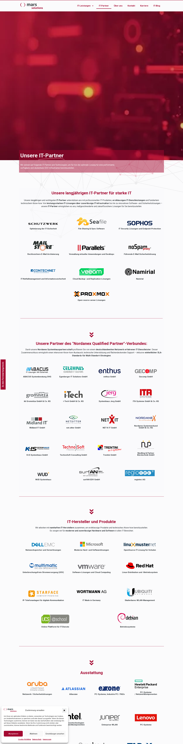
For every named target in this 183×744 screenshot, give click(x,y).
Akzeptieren (13, 734)
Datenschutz (36, 739)
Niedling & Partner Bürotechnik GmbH (145, 454)
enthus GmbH (109, 377)
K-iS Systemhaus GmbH (37, 455)
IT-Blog (156, 6)
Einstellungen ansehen (55, 734)
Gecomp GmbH (146, 377)
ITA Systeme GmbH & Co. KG (146, 401)
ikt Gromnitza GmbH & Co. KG (37, 401)
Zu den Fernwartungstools (3, 374)
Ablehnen (33, 734)
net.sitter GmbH (73, 428)
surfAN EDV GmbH (91, 479)
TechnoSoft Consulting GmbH (73, 455)
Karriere (144, 6)
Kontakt (131, 6)
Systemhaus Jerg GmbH (110, 401)
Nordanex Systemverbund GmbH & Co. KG (146, 427)
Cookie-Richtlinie (24, 739)
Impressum (47, 739)
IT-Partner (104, 6)
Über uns (118, 6)
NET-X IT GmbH (110, 428)
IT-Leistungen (85, 6)
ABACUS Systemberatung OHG (37, 377)
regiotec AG (139, 479)
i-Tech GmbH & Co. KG (73, 401)
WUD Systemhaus (43, 479)
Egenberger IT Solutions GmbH (73, 377)
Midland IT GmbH (37, 428)
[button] (64, 710)
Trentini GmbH (109, 455)
